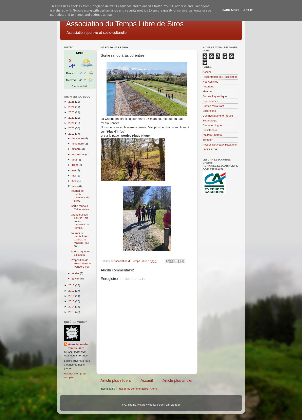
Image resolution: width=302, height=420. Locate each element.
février (76, 273)
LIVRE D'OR (210, 149)
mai (74, 175)
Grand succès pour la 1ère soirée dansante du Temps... (80, 221)
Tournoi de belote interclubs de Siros (80, 195)
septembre (78, 154)
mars (75, 186)
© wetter (75, 86)
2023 (71, 112)
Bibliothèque (210, 130)
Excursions (209, 110)
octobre (76, 148)
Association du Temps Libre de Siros (125, 24)
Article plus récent (115, 380)
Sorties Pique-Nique (215, 96)
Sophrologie (210, 120)
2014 (71, 306)
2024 (71, 106)
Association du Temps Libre (78, 346)
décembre (78, 138)
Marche (207, 91)
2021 (71, 122)
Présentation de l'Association (220, 76)
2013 (71, 312)
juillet (75, 164)
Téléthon (208, 139)
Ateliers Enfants (212, 134)
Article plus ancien (178, 380)
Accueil (146, 380)
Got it (248, 10)
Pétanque (208, 86)
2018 (71, 285)
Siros (79, 52)
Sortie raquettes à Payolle (80, 253)
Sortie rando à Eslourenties (80, 207)
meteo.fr (84, 86)
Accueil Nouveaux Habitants (220, 144)
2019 (71, 133)
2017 (71, 290)
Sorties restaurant (213, 105)
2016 (71, 296)
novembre (78, 143)
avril (74, 180)
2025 (71, 101)
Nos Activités (210, 81)
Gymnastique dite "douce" (218, 115)
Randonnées (210, 101)
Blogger (175, 404)
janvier (76, 278)
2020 (71, 128)
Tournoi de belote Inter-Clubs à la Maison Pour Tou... (80, 240)
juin (74, 170)
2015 (71, 301)
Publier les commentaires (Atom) (137, 388)
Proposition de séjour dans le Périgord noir (81, 263)
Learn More (230, 10)
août (75, 159)
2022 (71, 117)
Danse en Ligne (212, 125)
